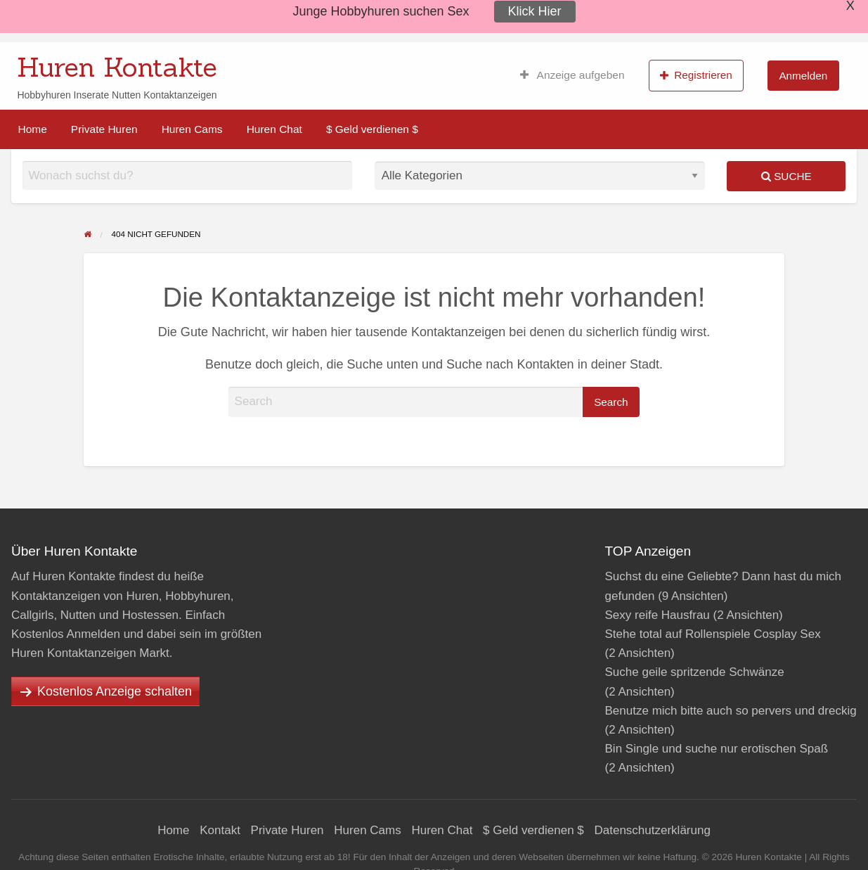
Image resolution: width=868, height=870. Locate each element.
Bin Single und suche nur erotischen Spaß (717, 748)
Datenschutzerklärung (653, 830)
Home (32, 129)
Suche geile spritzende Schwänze (694, 672)
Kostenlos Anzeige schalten (114, 691)
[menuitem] (572, 75)
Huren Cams (192, 129)
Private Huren (104, 129)
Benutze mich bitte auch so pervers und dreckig (731, 710)
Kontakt (220, 830)
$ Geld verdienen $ (372, 129)
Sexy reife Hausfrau (657, 615)
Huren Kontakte (117, 67)
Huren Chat (274, 129)
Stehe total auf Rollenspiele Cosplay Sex (713, 634)
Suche (786, 176)
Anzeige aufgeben (572, 75)
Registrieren (696, 75)
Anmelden (803, 76)
